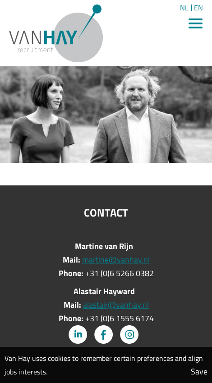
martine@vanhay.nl (116, 260)
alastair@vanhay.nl (116, 305)
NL (184, 8)
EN (198, 8)
